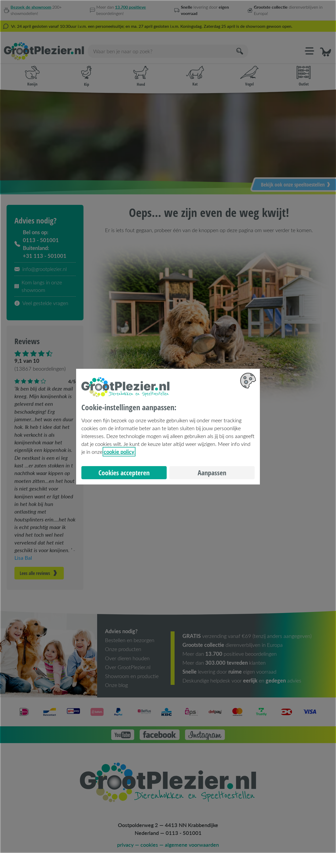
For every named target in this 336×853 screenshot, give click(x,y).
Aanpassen (212, 472)
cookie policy (119, 451)
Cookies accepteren (124, 472)
